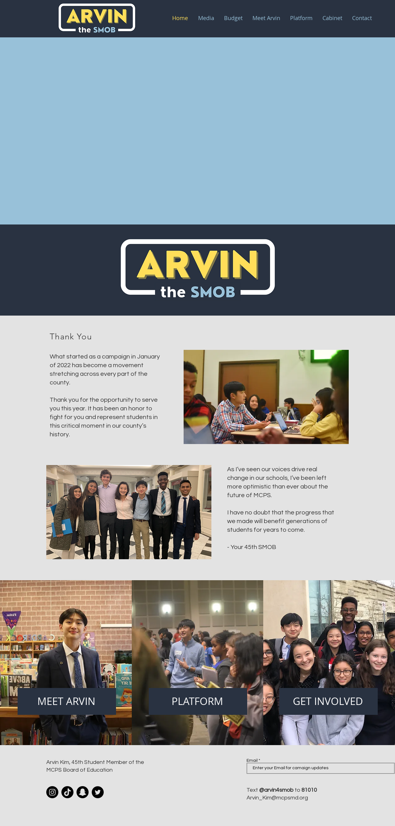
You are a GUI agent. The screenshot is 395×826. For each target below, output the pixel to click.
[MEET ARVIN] (67, 701)
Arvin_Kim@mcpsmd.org (277, 798)
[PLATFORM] (198, 701)
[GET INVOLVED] (328, 701)
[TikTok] (67, 792)
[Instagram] (52, 792)
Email (252, 760)
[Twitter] (98, 792)
